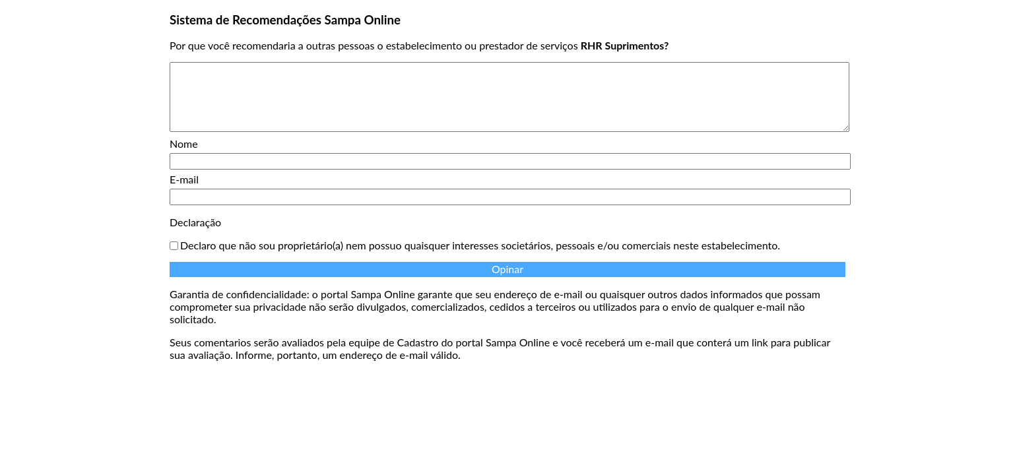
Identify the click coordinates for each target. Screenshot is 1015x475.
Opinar (507, 269)
